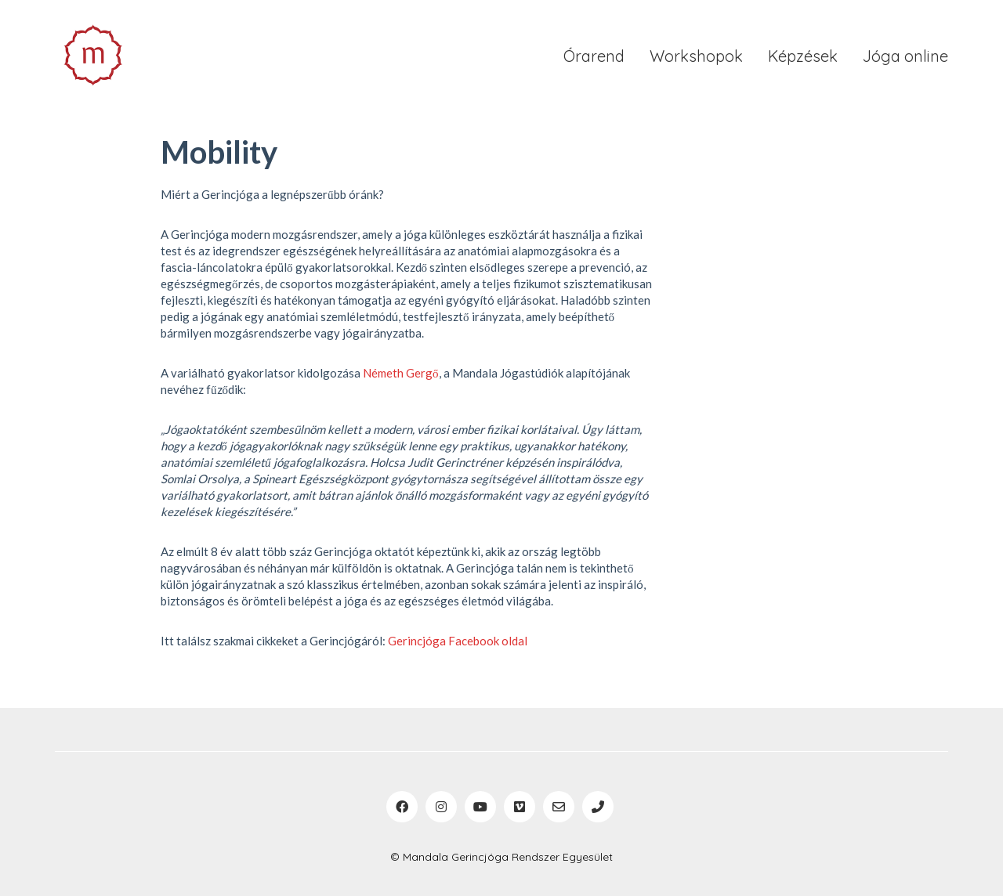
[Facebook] (402, 806)
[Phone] (598, 806)
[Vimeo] (519, 806)
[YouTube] (480, 806)
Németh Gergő (401, 373)
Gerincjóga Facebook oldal (457, 641)
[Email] (558, 806)
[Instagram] (441, 806)
